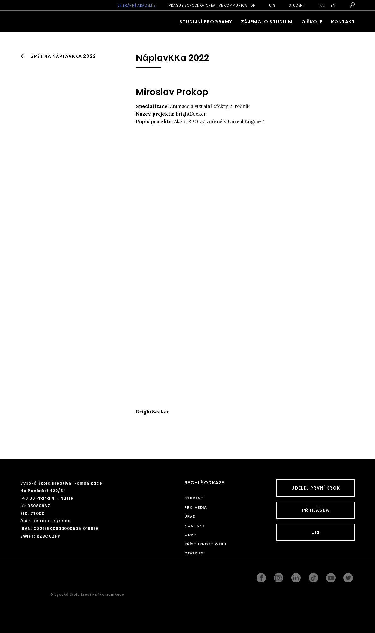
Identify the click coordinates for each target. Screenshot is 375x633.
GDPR (190, 534)
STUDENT (297, 5)
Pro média (195, 507)
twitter (348, 576)
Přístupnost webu (205, 543)
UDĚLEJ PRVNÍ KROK (315, 488)
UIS (272, 5)
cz (322, 5)
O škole (311, 22)
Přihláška (315, 510)
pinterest (331, 576)
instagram (278, 576)
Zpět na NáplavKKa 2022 (63, 56)
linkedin (296, 576)
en (333, 5)
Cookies (193, 553)
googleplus (313, 576)
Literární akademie (136, 5)
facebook (261, 576)
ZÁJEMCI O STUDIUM (267, 22)
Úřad (190, 516)
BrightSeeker (152, 412)
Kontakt (343, 22)
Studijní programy (205, 22)
